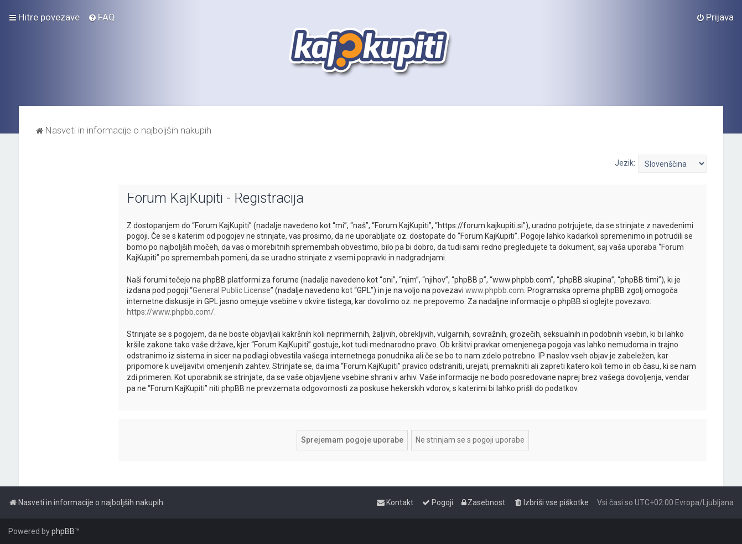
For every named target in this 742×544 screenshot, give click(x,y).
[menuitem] (101, 17)
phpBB (63, 531)
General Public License (232, 290)
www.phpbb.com (494, 290)
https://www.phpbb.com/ (170, 311)
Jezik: (625, 162)
